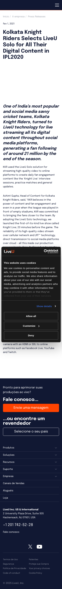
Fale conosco (11, 532)
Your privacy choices (39, 568)
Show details (44, 306)
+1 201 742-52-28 (18, 525)
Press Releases (36, 17)
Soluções (8, 455)
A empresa (18, 17)
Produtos (8, 447)
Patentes (33, 559)
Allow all (31, 316)
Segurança (8, 564)
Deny (31, 335)
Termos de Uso (10, 559)
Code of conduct (11, 573)
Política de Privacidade (14, 568)
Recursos (8, 462)
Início (6, 17)
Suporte (8, 469)
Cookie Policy (35, 573)
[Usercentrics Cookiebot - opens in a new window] (44, 251)
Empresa (8, 476)
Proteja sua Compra (39, 564)
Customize (31, 325)
